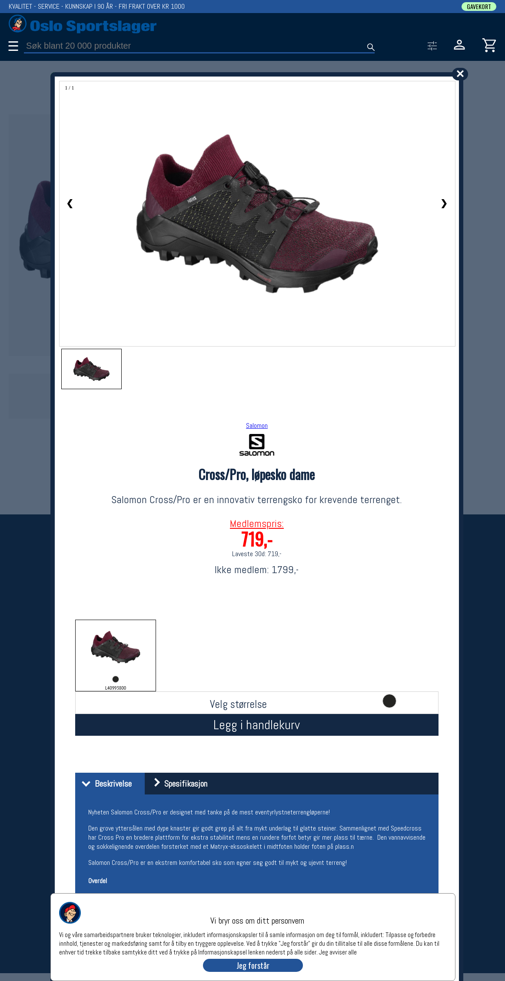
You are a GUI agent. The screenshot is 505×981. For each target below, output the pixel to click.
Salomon (257, 425)
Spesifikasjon (177, 783)
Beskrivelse (104, 783)
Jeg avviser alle (338, 951)
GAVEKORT (479, 6)
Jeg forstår (252, 965)
